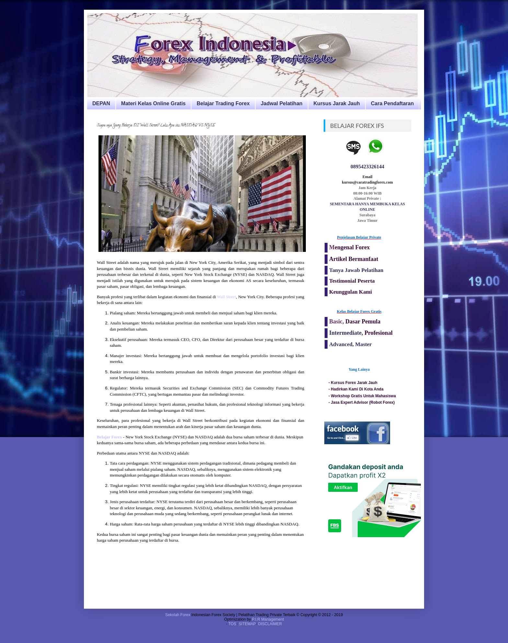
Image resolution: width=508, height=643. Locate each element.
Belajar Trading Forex (223, 103)
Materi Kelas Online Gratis (153, 103)
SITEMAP (247, 624)
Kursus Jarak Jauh (337, 103)
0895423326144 (367, 166)
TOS (232, 624)
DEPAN (101, 103)
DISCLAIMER (270, 624)
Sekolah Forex (177, 615)
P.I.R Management (268, 619)
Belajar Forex (109, 436)
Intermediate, (346, 333)
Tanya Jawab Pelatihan (356, 270)
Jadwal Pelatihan (282, 103)
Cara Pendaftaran (392, 103)
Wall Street (226, 296)
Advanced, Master (350, 344)
